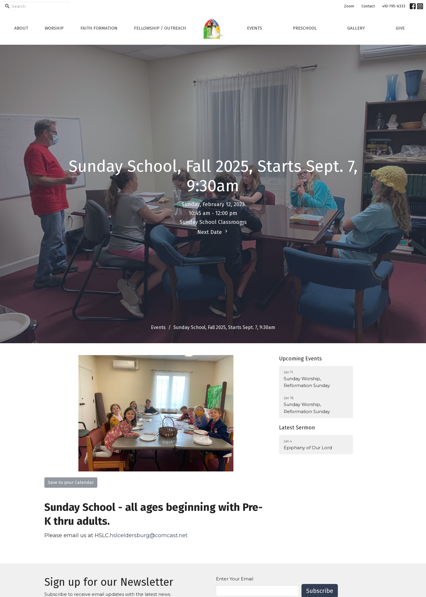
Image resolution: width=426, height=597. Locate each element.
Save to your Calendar (71, 482)
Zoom (349, 6)
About (21, 28)
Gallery (356, 28)
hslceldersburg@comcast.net (149, 535)
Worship (54, 28)
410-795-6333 (393, 6)
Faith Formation (98, 28)
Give (400, 28)
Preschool (305, 28)
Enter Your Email (234, 579)
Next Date (213, 231)
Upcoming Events (300, 358)
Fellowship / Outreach (160, 28)
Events (254, 28)
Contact (368, 6)
